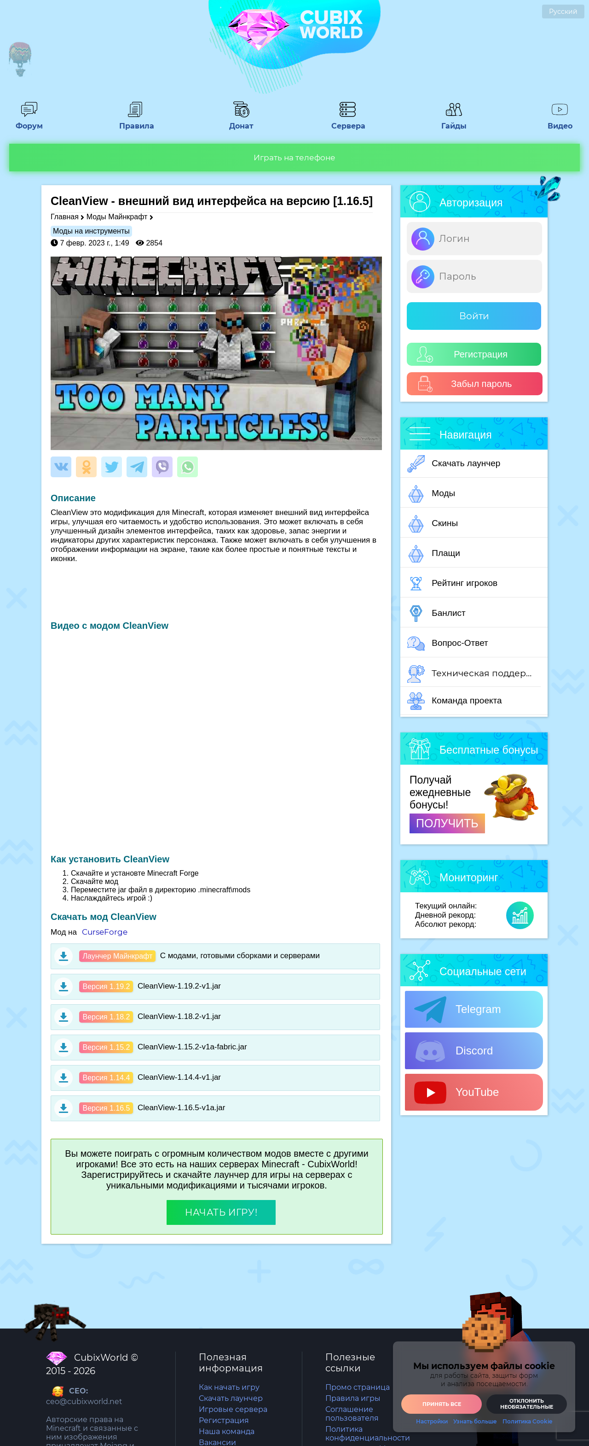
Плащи (433, 553)
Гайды (454, 121)
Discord (453, 1051)
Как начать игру (229, 1387)
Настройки (432, 1421)
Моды (431, 494)
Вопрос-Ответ (447, 643)
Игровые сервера (233, 1409)
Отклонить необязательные (526, 1404)
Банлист (436, 613)
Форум (29, 121)
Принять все (441, 1404)
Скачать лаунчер (453, 464)
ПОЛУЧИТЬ (447, 823)
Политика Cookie (527, 1421)
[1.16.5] (353, 200)
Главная (65, 217)
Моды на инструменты (91, 231)
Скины (432, 524)
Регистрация (462, 354)
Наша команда (226, 1431)
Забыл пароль (464, 384)
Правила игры (353, 1398)
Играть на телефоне (294, 157)
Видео (560, 121)
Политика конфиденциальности (367, 1433)
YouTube (456, 1093)
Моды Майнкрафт (117, 217)
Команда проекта (454, 701)
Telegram (457, 1010)
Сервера (347, 121)
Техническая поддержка (474, 674)
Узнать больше (475, 1421)
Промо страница (357, 1387)
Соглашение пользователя (352, 1414)
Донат (241, 121)
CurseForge (104, 932)
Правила (135, 121)
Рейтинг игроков (452, 583)
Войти (474, 316)
